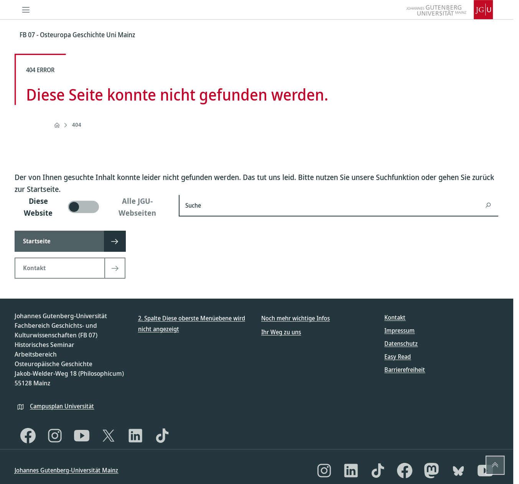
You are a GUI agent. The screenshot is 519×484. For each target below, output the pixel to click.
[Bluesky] (458, 470)
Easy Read (397, 356)
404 (76, 124)
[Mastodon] (431, 470)
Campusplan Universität (62, 406)
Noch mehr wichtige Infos (295, 318)
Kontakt (394, 317)
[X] (108, 435)
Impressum (399, 330)
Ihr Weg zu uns (281, 332)
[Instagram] (55, 435)
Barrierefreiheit (404, 369)
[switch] (92, 207)
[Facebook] (28, 435)
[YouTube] (81, 435)
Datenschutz (401, 343)
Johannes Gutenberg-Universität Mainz (66, 470)
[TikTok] (162, 435)
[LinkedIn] (135, 435)
